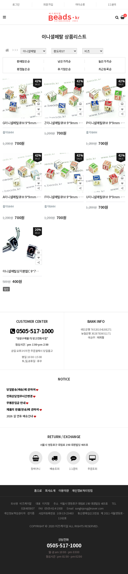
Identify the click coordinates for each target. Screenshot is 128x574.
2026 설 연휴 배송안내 (19, 416)
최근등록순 (105, 69)
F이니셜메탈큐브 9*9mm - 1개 (64, 196)
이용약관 (64, 490)
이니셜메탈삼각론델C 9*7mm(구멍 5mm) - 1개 (22, 271)
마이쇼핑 (80, 4)
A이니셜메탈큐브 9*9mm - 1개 (22, 196)
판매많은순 (23, 61)
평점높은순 (23, 69)
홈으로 (38, 490)
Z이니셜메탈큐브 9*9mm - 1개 (64, 122)
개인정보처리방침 (82, 490)
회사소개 (50, 490)
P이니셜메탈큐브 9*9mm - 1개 (105, 122)
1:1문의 (112, 4)
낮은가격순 (64, 61)
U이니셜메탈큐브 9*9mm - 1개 (105, 196)
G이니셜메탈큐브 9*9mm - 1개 (22, 122)
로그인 (16, 4)
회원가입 (48, 4)
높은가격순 (105, 61)
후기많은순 (64, 69)
